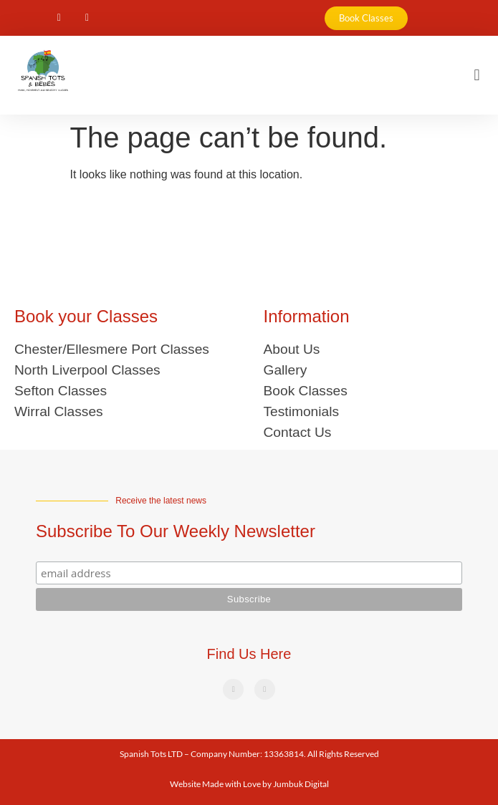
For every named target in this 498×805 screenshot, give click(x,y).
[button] (477, 75)
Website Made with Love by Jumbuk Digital (249, 784)
